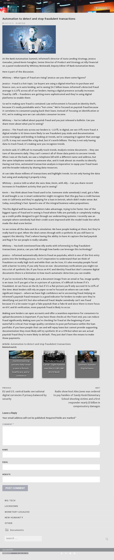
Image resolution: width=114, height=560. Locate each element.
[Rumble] (61, 553)
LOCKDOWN (11, 506)
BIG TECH (10, 501)
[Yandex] (70, 553)
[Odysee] (74, 553)
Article (20, 23)
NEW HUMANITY (14, 518)
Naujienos (101, 8)
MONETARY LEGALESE (17, 512)
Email (5, 462)
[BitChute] (65, 553)
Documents (17, 530)
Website (6, 474)
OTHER (8, 523)
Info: (11, 549)
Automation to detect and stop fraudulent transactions (41, 344)
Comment (8, 424)
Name (5, 449)
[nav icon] (9, 8)
